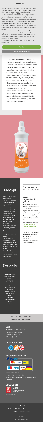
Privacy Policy (10, 375)
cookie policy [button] (26, 12)
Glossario (26, 319)
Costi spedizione (11, 394)
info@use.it (13, 337)
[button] (40, 3)
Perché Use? (15, 319)
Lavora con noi (25, 316)
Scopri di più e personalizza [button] (21, 51)
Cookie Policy (20, 375)
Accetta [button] (21, 47)
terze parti (31, 14)
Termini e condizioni (12, 372)
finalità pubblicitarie (21, 23)
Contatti (13, 316)
